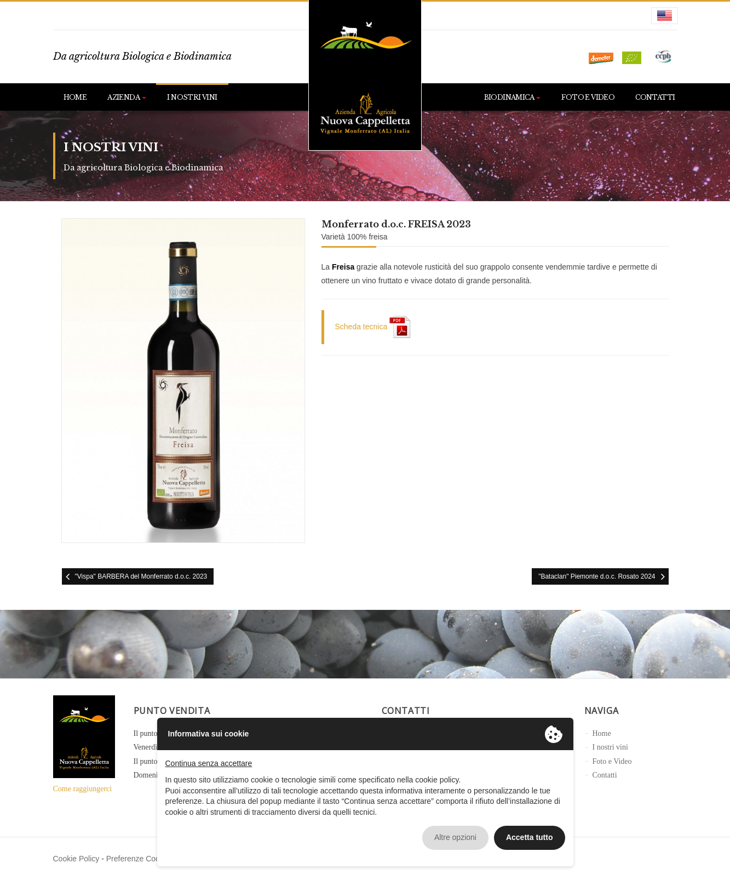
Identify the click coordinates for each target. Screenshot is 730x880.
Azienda (126, 97)
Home (75, 97)
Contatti (655, 97)
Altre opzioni (455, 837)
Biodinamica (512, 97)
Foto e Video (587, 97)
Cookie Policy (76, 858)
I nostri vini (192, 97)
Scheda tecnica (373, 327)
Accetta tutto (529, 837)
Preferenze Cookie (138, 858)
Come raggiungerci (82, 789)
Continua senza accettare (208, 763)
